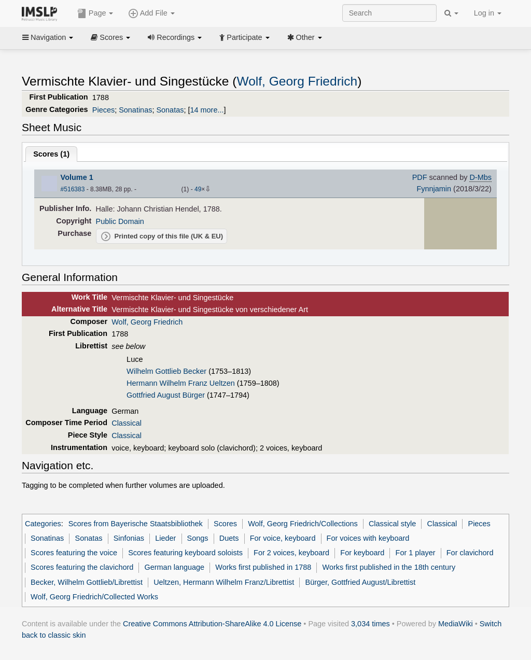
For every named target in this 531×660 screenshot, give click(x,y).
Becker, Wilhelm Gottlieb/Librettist (87, 582)
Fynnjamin (433, 189)
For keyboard (362, 553)
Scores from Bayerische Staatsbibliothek (135, 523)
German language (175, 567)
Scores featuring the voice (74, 553)
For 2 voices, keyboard (291, 553)
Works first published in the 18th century (389, 567)
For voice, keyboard (283, 538)
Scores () (51, 154)
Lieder (165, 538)
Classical (126, 423)
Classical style (392, 523)
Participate (244, 37)
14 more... (206, 110)
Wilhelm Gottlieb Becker (166, 371)
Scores (110, 37)
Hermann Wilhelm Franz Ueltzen (181, 383)
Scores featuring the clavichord (82, 567)
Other (304, 37)
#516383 (73, 189)
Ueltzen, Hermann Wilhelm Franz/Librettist (223, 582)
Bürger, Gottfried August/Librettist (360, 582)
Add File (151, 13)
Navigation (47, 37)
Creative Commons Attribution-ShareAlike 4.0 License (212, 624)
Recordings (175, 37)
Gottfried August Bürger (166, 395)
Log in (487, 13)
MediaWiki (455, 624)
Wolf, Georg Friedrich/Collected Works (94, 597)
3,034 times (370, 624)
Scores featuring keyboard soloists (185, 553)
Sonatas (170, 110)
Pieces (103, 110)
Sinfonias (129, 538)
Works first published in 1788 (263, 567)
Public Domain (120, 221)
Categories (43, 523)
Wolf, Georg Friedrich (297, 81)
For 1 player (416, 553)
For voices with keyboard (368, 538)
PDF (419, 177)
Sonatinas (135, 110)
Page (95, 13)
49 (197, 189)
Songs (197, 538)
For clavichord (470, 553)
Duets (229, 538)
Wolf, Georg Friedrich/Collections (303, 523)
